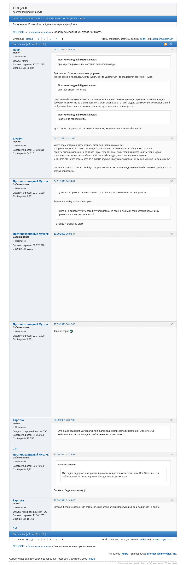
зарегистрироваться (162, 39)
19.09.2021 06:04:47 (64, 234)
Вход (82, 18)
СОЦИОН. (21, 8)
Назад (29, 39)
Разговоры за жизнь (39, 32)
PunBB (125, 553)
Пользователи (52, 18)
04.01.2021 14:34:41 (64, 181)
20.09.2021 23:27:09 (64, 420)
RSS (170, 44)
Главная (17, 18)
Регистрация (70, 18)
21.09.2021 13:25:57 (64, 454)
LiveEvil (18, 138)
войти (143, 39)
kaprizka (18, 420)
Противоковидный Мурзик (31, 181)
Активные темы (33, 18)
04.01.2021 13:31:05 (64, 138)
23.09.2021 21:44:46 (64, 500)
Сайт (15, 448)
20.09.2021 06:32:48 (64, 324)
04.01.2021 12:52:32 (64, 49)
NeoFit (17, 49)
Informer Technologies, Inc (161, 553)
